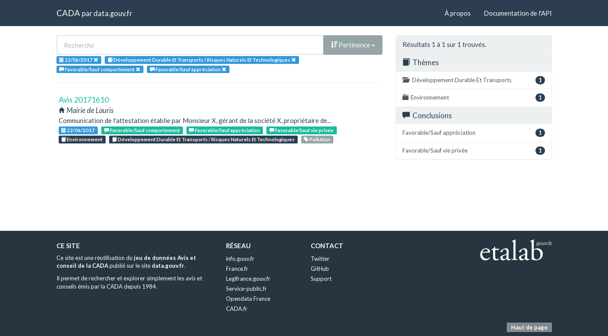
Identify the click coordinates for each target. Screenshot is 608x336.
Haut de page (529, 327)
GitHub (320, 268)
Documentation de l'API (518, 13)
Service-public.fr (246, 288)
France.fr (237, 268)
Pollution (317, 139)
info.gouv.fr (240, 258)
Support (321, 278)
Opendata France (248, 298)
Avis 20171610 (84, 99)
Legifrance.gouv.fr (248, 278)
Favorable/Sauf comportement (142, 130)
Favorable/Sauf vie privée (301, 130)
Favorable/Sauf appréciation (224, 130)
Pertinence (353, 45)
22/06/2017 (78, 130)
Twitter (320, 258)
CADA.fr (236, 308)
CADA (68, 13)
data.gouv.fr (112, 13)
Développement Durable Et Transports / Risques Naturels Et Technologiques (203, 139)
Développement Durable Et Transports (473, 80)
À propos (458, 13)
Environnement (82, 139)
